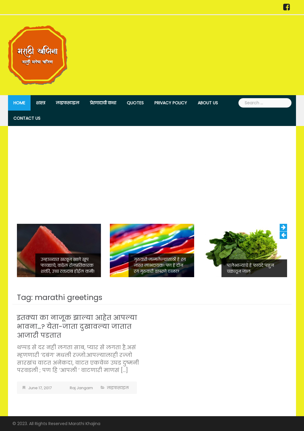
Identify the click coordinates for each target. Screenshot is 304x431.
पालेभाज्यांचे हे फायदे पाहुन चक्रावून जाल (250, 268)
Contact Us (26, 118)
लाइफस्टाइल (67, 103)
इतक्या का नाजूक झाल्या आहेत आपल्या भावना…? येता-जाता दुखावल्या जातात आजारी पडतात (77, 326)
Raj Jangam (81, 388)
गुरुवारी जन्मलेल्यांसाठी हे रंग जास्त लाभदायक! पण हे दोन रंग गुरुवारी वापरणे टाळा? (160, 265)
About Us (208, 103)
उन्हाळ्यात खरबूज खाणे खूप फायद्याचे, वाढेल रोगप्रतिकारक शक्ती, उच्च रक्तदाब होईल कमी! (67, 265)
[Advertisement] (152, 179)
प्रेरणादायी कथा (103, 103)
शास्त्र (40, 103)
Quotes (135, 103)
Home (19, 103)
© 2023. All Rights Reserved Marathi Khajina (56, 424)
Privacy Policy (170, 103)
